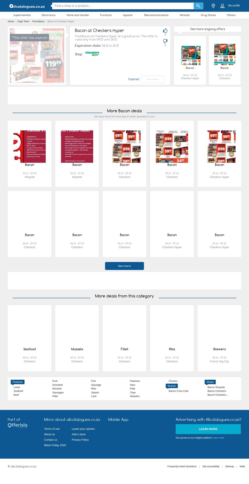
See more (124, 266)
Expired (134, 79)
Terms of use (52, 428)
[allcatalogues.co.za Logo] (27, 6)
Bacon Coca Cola (178, 390)
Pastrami (135, 381)
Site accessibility (210, 466)
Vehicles (185, 15)
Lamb (17, 387)
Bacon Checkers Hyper (221, 394)
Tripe (133, 392)
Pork (55, 381)
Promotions (38, 21)
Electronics (48, 15)
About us (49, 434)
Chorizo (173, 381)
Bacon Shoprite (216, 387)
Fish (93, 381)
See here (153, 79)
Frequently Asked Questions (181, 466)
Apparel (127, 15)
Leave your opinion (83, 428)
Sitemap (229, 466)
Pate (132, 388)
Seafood (18, 390)
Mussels (57, 388)
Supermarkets (22, 15)
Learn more (208, 429)
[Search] (198, 6)
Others (231, 15)
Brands (172, 385)
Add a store (79, 434)
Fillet (55, 396)
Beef (16, 394)
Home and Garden (78, 15)
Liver (94, 396)
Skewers (135, 396)
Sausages (58, 392)
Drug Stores (208, 15)
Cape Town (23, 21)
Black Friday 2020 (55, 445)
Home (11, 21)
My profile (234, 5)
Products (18, 381)
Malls (242, 466)
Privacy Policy (80, 439)
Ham (132, 384)
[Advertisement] (124, 95)
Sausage (96, 384)
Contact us (50, 439)
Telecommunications (156, 15)
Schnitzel (57, 384)
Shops (210, 381)
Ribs (93, 388)
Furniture (106, 15)
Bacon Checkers (217, 390)
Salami (95, 392)
